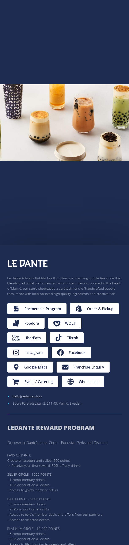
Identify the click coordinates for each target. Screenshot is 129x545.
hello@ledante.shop (27, 396)
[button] (37, 308)
